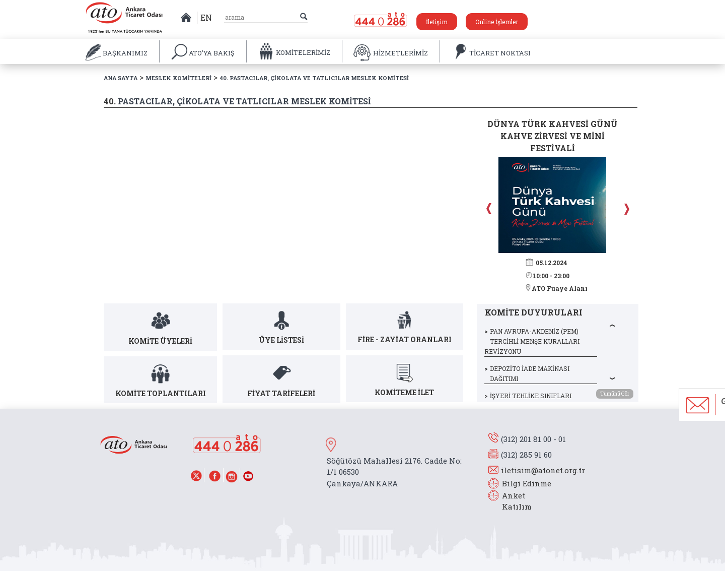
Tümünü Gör (614, 394)
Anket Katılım (512, 501)
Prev (490, 209)
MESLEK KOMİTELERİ (178, 78)
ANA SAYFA (120, 78)
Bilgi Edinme (526, 483)
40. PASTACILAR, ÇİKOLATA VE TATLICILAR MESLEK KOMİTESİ (314, 78)
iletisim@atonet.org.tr (543, 470)
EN (206, 17)
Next (625, 209)
